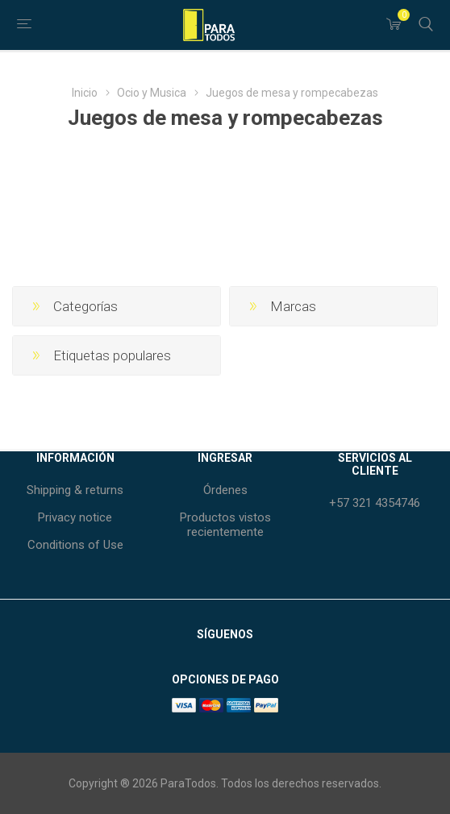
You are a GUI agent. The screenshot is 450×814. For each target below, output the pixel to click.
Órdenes (225, 490)
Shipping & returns (75, 490)
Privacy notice (75, 517)
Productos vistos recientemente (225, 524)
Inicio (85, 92)
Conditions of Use (75, 545)
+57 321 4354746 (374, 503)
